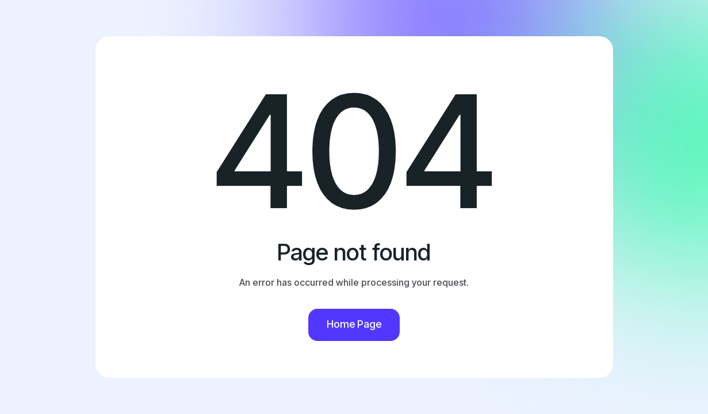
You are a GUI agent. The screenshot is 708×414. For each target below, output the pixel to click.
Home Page (354, 324)
